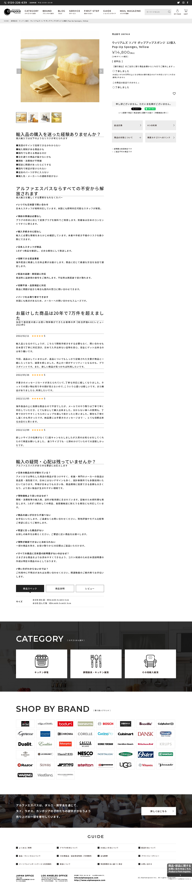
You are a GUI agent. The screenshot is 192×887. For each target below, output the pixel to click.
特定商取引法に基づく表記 (111, 864)
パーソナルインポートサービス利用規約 (35, 864)
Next (100, 71)
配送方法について (148, 848)
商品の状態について (123, 137)
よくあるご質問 (25, 848)
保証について (65, 864)
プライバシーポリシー (150, 856)
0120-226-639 (17, 2)
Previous (19, 71)
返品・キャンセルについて (30, 856)
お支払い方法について (110, 848)
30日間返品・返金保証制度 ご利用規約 (76, 856)
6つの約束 (152, 125)
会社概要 (104, 856)
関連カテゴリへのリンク (158, 137)
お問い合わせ (146, 864)
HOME (6, 21)
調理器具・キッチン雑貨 (20, 21)
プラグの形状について (69, 848)
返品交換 (118, 125)
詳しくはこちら (158, 811)
